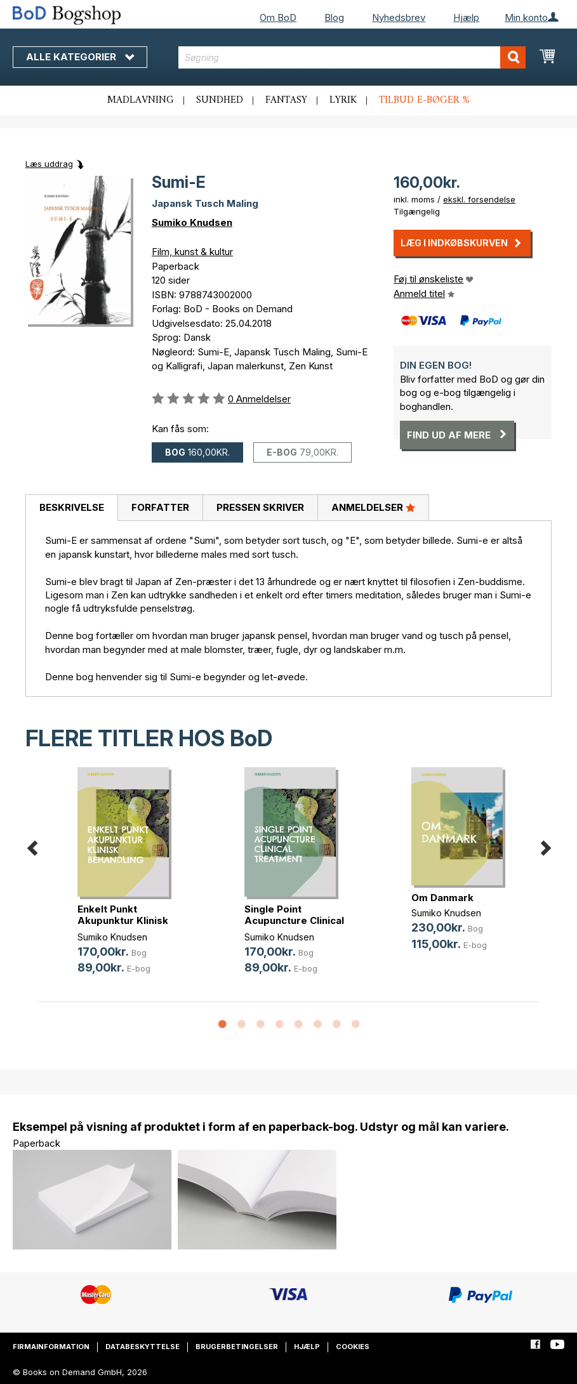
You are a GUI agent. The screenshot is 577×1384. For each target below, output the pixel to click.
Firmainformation (51, 1346)
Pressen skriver (260, 507)
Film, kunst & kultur (192, 252)
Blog (334, 17)
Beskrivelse (71, 507)
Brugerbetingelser (237, 1346)
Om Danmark (442, 898)
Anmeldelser (373, 507)
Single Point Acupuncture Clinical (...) (294, 920)
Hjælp (466, 17)
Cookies (352, 1346)
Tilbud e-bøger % (424, 100)
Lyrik (343, 100)
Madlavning (140, 100)
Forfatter (160, 507)
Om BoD (278, 17)
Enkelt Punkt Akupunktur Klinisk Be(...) (122, 920)
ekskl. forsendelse (479, 199)
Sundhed (219, 100)
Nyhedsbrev (398, 17)
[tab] (71, 508)
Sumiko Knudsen (192, 222)
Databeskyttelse (142, 1346)
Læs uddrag (49, 164)
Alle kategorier (80, 57)
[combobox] (352, 57)
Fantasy (286, 100)
